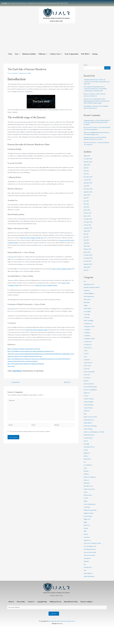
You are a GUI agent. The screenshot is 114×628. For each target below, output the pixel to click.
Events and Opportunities (90, 386)
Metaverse (86, 480)
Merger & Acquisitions (90, 477)
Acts (85, 281)
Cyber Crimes (87, 365)
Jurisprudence (87, 459)
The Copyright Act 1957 (90, 546)
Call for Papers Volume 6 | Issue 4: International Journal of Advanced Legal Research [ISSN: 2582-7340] (34, 3)
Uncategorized (87, 567)
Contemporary (22, 73)
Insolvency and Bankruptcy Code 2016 (94, 432)
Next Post (68, 382)
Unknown (86, 132)
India (85, 414)
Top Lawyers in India (89, 555)
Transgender (87, 558)
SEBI (85, 531)
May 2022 (86, 204)
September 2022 (88, 192)
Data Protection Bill (89, 371)
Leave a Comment (12, 73)
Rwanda (86, 528)
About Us (11, 602)
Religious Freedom (89, 513)
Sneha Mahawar (17, 371)
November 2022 (88, 189)
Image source (11, 366)
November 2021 (88, 222)
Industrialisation (88, 423)
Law (85, 462)
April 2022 (86, 207)
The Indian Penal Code (90, 549)
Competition (87, 329)
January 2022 (87, 216)
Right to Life (87, 519)
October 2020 (87, 261)
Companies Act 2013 (89, 326)
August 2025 (87, 156)
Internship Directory (89, 447)
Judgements (87, 453)
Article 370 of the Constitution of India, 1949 (31, 237)
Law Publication (88, 465)
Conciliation (87, 332)
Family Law (87, 393)
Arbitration (87, 290)
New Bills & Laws (88, 486)
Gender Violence (88, 408)
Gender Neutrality (88, 405)
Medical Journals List (89, 137)
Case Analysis (87, 311)
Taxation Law (87, 540)
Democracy (87, 374)
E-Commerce (87, 377)
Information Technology (90, 426)
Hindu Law (87, 411)
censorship (87, 314)
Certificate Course (56, 54)
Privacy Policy (21, 602)
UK (85, 564)
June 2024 (86, 171)
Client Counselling (88, 320)
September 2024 (88, 162)
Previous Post (15, 382)
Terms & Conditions (86, 602)
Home (10, 54)
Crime (85, 356)
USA (85, 570)
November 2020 (88, 258)
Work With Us (85, 54)
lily (84, 127)
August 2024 (87, 165)
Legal (85, 468)
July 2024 (86, 168)
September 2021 (88, 228)
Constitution (87, 335)
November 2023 (88, 177)
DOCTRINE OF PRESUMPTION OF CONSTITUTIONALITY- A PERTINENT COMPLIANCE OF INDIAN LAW (95, 89)
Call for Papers (87, 308)
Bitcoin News (87, 299)
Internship (86, 444)
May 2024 (86, 174)
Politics (85, 501)
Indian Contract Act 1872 (90, 417)
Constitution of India (89, 338)
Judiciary (86, 456)
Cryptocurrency (88, 362)
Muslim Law (87, 483)
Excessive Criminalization (90, 389)
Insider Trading (88, 429)
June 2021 (86, 237)
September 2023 (88, 183)
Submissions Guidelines (29, 54)
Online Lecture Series (89, 489)
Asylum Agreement (89, 296)
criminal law (87, 359)
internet (86, 441)
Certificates (87, 317)
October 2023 (87, 180)
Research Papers (88, 516)
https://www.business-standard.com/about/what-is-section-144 (24, 349)
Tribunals (86, 561)
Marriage (86, 471)
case (12, 256)
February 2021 (87, 249)
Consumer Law (88, 341)
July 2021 (86, 234)
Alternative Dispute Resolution (92, 287)
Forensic (86, 396)
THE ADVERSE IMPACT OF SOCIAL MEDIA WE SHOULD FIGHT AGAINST (97, 122)
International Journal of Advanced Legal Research (62, 621)
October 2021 (87, 225)
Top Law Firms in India (90, 552)
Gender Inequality (88, 402)
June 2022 (86, 201)
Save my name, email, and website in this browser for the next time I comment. (30, 431)
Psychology (87, 507)
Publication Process (55, 602)
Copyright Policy (42, 602)
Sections (86, 534)
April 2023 (86, 186)
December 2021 (88, 219)
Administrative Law (89, 284)
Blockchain (87, 302)
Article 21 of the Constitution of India (61, 269)
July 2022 (86, 198)
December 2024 (88, 158)
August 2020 (87, 267)
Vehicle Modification (89, 576)
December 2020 (88, 255)
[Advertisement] (57, 37)
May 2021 (86, 240)
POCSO (86, 498)
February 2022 (87, 213)
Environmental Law (89, 384)
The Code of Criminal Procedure (92, 543)
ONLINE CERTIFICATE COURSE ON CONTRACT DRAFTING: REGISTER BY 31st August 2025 (97, 81)
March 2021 (87, 246)
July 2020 (86, 270)
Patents (85, 492)
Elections (86, 380)
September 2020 (88, 264)
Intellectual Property (89, 435)
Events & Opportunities (71, 54)
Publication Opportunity (90, 510)
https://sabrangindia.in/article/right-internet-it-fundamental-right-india (26, 363)
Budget (85, 305)
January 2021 (87, 252)
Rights (85, 522)
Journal (86, 450)
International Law (88, 438)
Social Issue (87, 537)
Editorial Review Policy (71, 602)
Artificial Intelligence (89, 293)
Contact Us (31, 602)
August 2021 (87, 231)
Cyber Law (87, 368)
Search (85, 65)
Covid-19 (86, 353)
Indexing (95, 54)
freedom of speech (89, 398)
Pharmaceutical (88, 495)
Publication (43, 54)
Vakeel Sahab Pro (88, 573)
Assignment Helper (89, 120)
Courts (85, 350)
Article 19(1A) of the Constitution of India (46, 285)
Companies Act (88, 323)
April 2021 (86, 243)
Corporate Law (88, 347)
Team (17, 54)
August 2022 (87, 195)
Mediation (86, 474)
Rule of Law (87, 525)
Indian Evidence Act (89, 420)
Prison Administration (89, 504)
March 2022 (87, 210)
